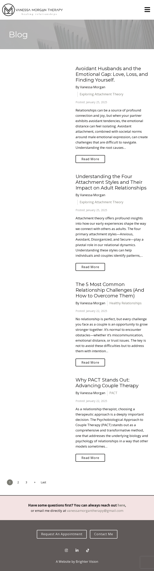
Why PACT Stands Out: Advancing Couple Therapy (107, 382)
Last (43, 482)
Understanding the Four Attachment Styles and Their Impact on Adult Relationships (111, 182)
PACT (113, 393)
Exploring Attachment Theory (101, 94)
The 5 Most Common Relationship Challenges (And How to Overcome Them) (110, 290)
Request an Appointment (61, 534)
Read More (90, 159)
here (121, 505)
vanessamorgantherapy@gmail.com (95, 510)
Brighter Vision (87, 561)
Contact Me (103, 534)
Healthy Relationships (125, 303)
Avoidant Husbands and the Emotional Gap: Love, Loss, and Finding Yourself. (112, 74)
